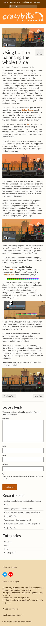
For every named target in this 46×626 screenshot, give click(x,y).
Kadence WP (28, 621)
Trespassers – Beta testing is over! (17, 520)
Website (5, 464)
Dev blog (7, 541)
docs (28, 124)
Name (4, 446)
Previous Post (9, 396)
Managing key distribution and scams (18, 509)
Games (7, 545)
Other (6, 549)
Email (4, 455)
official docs (9, 274)
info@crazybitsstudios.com (12, 615)
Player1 (8, 67)
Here (11, 270)
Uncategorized (25, 67)
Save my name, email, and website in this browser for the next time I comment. (23, 478)
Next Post (38, 396)
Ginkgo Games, (27, 110)
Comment (6, 418)
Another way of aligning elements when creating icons (22, 588)
